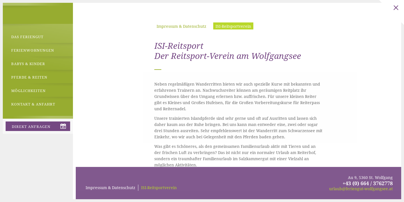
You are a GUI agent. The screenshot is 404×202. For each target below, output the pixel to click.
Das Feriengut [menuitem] (27, 36)
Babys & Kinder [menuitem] (28, 63)
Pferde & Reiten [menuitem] (29, 77)
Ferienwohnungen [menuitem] (32, 50)
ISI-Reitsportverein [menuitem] (233, 26)
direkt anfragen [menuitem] (31, 126)
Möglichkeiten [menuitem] (28, 90)
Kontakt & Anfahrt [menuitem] (33, 104)
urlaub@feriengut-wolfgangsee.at (361, 188)
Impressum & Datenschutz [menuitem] (181, 26)
